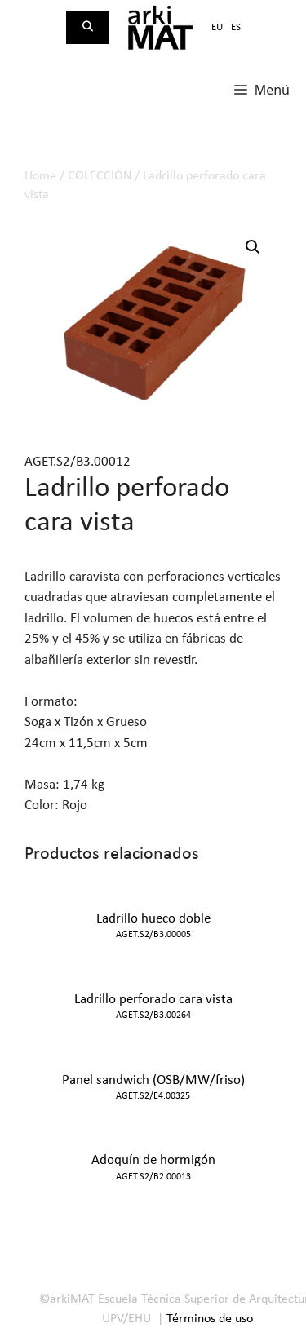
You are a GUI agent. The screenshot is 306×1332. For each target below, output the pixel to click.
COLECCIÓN (99, 176)
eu (217, 27)
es (236, 27)
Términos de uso (209, 1318)
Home (40, 176)
